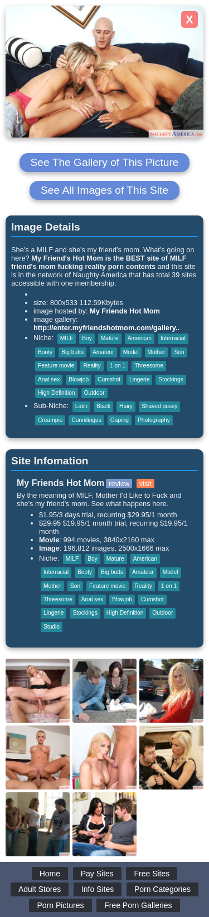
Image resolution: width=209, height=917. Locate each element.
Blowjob (79, 379)
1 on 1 (117, 365)
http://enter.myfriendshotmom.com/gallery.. (106, 327)
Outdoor (94, 393)
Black (103, 406)
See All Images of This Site (104, 190)
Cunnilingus (86, 420)
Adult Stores (39, 889)
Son (179, 352)
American (140, 338)
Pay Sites (97, 873)
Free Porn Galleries (138, 905)
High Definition (56, 393)
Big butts (72, 352)
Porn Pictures (60, 905)
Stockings (170, 379)
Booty (45, 352)
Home (50, 873)
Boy (87, 338)
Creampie (50, 420)
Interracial (173, 338)
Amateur (103, 352)
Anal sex (49, 379)
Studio (51, 627)
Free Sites (151, 873)
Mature (110, 338)
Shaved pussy (159, 406)
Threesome (148, 365)
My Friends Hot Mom (125, 311)
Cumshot (109, 379)
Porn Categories (162, 889)
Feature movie (56, 365)
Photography (154, 420)
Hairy (126, 406)
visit (145, 483)
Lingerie (139, 379)
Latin (81, 406)
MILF (66, 338)
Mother (157, 352)
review (119, 483)
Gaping (119, 420)
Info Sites (97, 889)
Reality (91, 365)
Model (131, 352)
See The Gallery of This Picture (105, 162)
